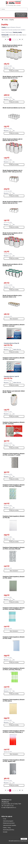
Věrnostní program (8, 821)
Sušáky (6, 19)
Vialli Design (9, 32)
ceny (7, 36)
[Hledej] (14, 9)
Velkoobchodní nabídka (9, 825)
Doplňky (12, 19)
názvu (24, 35)
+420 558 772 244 (9, 805)
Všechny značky (17, 32)
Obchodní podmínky (8, 829)
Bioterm (13, 27)
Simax (3, 32)
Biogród (8, 27)
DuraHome (4, 30)
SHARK (23, 30)
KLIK (19, 30)
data (20, 35)
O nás (4, 818)
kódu (17, 35)
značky (4, 36)
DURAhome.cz (6, 800)
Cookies (24, 838)
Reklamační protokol (8, 823)
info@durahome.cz (11, 807)
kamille (15, 30)
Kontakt (5, 832)
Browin (18, 27)
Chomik (10, 30)
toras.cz (25, 841)
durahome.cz (17, 841)
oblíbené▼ (12, 35)
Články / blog (7, 827)
